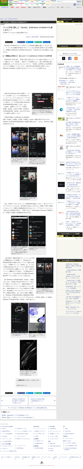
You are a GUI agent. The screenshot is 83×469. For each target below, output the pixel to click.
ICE (64, 426)
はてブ (30, 42)
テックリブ (50, 448)
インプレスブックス (21, 445)
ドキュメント (51, 7)
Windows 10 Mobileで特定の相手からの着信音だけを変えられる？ (18, 401)
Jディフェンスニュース (55, 431)
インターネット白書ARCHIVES (9, 451)
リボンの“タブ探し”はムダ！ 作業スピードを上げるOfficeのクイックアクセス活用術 (73, 92)
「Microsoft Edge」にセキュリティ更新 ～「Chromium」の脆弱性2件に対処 (73, 109)
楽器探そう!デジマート (40, 431)
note (39, 42)
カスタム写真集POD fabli (71, 445)
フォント (68, 7)
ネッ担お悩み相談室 (6, 441)
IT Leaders (4, 436)
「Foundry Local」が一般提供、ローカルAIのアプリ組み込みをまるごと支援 (73, 282)
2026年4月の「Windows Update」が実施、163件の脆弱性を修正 (73, 265)
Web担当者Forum (6, 431)
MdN (49, 441)
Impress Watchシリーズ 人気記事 (70, 233)
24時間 (66, 21)
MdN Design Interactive (55, 446)
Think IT (4, 428)
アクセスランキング (66, 19)
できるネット (5, 448)
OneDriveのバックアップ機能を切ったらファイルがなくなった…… (73, 303)
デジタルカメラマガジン (7, 446)
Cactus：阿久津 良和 (32, 37)
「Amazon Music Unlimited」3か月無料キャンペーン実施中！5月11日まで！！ (73, 152)
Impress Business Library (22, 433)
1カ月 (79, 21)
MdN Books (52, 443)
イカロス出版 (51, 426)
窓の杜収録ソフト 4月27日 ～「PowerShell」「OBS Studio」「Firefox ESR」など (67, 82)
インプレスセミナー (21, 436)
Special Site (64, 46)
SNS (58, 7)
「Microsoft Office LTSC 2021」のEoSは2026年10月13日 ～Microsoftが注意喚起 (73, 213)
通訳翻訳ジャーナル (54, 433)
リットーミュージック (40, 428)
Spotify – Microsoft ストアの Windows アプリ (15, 415)
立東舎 (36, 436)
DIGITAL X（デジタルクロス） (23, 438)
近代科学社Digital (39, 448)
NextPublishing (20, 448)
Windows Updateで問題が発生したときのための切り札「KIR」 (73, 292)
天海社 (66, 428)
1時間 (60, 21)
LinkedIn (48, 42)
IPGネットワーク (67, 441)
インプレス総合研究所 (7, 433)
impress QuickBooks (69, 433)
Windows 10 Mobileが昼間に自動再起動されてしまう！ (37, 401)
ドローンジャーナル (6, 438)
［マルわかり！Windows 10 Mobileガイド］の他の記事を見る (28, 408)
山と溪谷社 (36, 438)
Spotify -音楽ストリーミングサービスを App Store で (18, 417)
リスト (15, 42)
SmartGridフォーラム (21, 428)
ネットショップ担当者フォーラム (24, 431)
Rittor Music (36, 426)
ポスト (10, 42)
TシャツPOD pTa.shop (70, 443)
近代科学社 (36, 446)
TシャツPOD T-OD (39, 433)
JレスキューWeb (54, 436)
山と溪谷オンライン (39, 441)
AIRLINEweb (53, 428)
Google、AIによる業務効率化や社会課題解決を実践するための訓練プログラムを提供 (73, 68)
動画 (62, 7)
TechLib (51, 450)
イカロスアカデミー (54, 438)
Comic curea (67, 431)
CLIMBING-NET (38, 443)
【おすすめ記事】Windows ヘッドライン (71, 260)
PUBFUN (65, 436)
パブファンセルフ (69, 438)
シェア (22, 42)
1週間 (73, 21)
